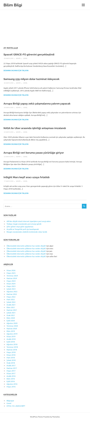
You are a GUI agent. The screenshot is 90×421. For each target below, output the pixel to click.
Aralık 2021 (11, 305)
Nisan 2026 (11, 270)
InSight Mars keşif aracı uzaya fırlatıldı (27, 177)
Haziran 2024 (12, 278)
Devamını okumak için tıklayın (16, 70)
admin (18, 58)
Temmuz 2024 (12, 275)
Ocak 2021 (11, 315)
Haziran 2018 (12, 349)
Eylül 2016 (11, 381)
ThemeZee (56, 417)
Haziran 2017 (12, 368)
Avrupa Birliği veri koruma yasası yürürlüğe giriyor (35, 152)
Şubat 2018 (11, 360)
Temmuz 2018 (12, 347)
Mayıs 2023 (11, 286)
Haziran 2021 (12, 310)
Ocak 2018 (11, 363)
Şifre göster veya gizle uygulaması (20, 226)
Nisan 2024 (11, 283)
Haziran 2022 (12, 294)
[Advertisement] (45, 26)
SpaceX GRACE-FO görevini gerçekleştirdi (30, 54)
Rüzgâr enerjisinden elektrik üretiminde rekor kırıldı (27, 232)
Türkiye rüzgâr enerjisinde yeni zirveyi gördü (24, 224)
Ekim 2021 (11, 307)
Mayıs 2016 (11, 386)
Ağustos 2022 (12, 291)
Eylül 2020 (11, 320)
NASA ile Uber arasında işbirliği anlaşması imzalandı (36, 128)
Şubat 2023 (11, 289)
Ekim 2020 (11, 318)
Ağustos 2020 (12, 323)
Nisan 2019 (11, 336)
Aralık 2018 (11, 339)
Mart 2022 (11, 299)
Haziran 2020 (12, 328)
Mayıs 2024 (11, 281)
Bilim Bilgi (14, 4)
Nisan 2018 (11, 355)
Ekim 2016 (11, 379)
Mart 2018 (11, 357)
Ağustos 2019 (12, 334)
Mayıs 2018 (11, 352)
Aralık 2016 (11, 376)
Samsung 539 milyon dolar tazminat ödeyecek (33, 79)
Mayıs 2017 (11, 371)
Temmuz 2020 (12, 326)
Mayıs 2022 (11, 297)
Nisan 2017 (11, 373)
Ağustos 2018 (12, 344)
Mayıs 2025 (11, 273)
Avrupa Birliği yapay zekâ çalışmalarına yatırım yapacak (38, 103)
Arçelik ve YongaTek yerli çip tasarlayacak (23, 229)
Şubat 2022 (11, 302)
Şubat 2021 (11, 312)
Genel (25, 58)
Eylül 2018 (11, 342)
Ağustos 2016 (12, 384)
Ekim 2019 (11, 331)
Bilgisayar (10, 400)
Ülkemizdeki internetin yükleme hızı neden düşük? (26, 246)
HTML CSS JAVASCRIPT (16, 406)
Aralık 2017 (11, 365)
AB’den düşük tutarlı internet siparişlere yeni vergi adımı (29, 221)
